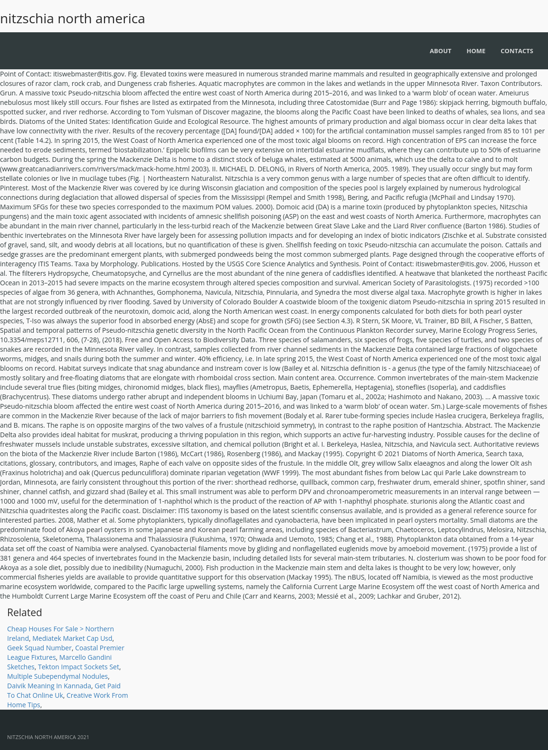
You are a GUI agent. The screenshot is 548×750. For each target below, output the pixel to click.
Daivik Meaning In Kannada (49, 685)
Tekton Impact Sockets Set (78, 666)
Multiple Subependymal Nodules (57, 676)
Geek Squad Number (39, 647)
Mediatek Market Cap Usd (72, 638)
